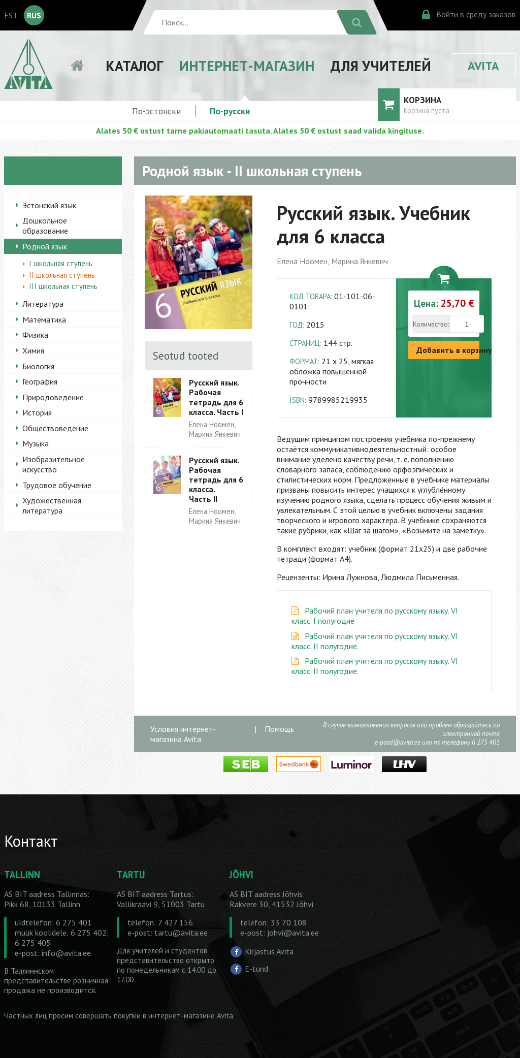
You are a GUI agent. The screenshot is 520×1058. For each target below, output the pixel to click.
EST (11, 15)
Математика (44, 319)
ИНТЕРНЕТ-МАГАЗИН (246, 65)
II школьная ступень (62, 275)
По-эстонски (156, 111)
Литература (42, 304)
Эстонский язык (49, 205)
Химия (33, 350)
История (37, 412)
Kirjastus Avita (269, 951)
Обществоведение (55, 428)
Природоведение (53, 397)
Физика (35, 335)
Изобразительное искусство (53, 464)
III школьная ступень (63, 286)
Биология (38, 366)
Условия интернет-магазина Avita (183, 734)
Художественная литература (51, 505)
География (39, 381)
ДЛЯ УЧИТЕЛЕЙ (381, 65)
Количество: (431, 324)
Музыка (35, 443)
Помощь (279, 729)
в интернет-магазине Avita (188, 1015)
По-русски (230, 111)
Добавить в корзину (447, 350)
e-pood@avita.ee (397, 742)
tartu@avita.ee (181, 932)
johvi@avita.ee (293, 932)
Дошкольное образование (45, 225)
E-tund (256, 969)
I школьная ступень (60, 263)
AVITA (483, 66)
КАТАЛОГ (134, 65)
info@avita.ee (66, 953)
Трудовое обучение (56, 485)
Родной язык (44, 246)
